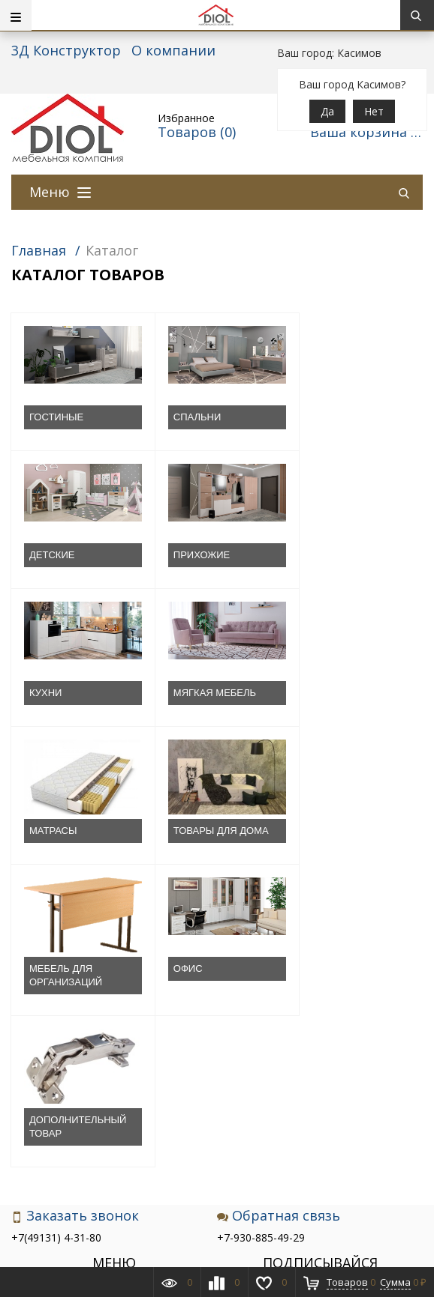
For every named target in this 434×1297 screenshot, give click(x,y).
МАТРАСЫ (53, 692)
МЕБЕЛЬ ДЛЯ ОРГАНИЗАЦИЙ (338, 699)
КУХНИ (182, 554)
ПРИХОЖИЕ (57, 554)
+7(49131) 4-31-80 (56, 962)
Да (327, 111)
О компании (173, 50)
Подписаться (320, 1096)
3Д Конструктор (66, 50)
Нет (374, 111)
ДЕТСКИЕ (324, 417)
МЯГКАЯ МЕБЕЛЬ (343, 554)
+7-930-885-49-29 (261, 962)
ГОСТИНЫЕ (56, 417)
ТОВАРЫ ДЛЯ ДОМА (213, 692)
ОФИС (44, 844)
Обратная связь (278, 940)
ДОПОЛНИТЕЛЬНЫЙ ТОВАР (214, 850)
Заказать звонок (75, 940)
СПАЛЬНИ (189, 417)
